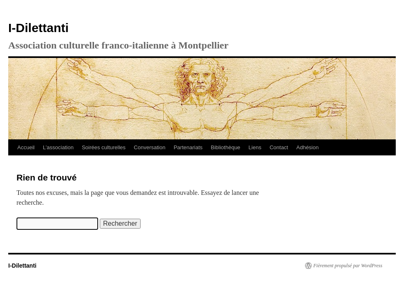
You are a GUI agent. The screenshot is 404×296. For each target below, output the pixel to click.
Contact (279, 147)
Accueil (26, 147)
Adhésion (307, 147)
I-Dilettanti (38, 28)
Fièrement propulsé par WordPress (347, 265)
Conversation (150, 147)
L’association (58, 147)
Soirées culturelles (103, 147)
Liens (255, 147)
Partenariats (188, 147)
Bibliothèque (225, 147)
